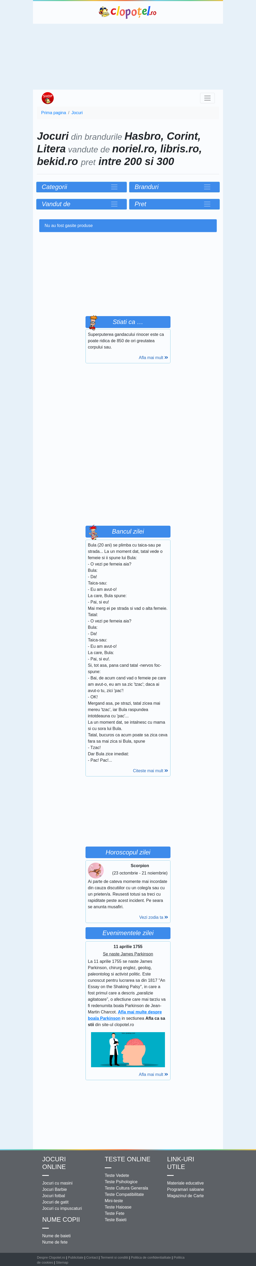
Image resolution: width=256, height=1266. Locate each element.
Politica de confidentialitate (151, 1257)
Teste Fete (115, 1213)
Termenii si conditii (114, 1257)
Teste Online (127, 1159)
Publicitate (75, 1257)
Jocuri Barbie (54, 1189)
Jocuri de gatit (55, 1202)
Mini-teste (114, 1201)
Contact (92, 1257)
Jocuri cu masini (57, 1183)
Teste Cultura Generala (126, 1188)
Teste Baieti (116, 1219)
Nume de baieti (56, 1236)
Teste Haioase (118, 1207)
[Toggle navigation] (207, 98)
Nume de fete (55, 1242)
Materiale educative (185, 1183)
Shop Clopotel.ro (47, 98)
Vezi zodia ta (153, 917)
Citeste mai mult (150, 771)
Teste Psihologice (121, 1182)
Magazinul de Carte (185, 1195)
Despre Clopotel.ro (51, 1257)
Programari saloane (185, 1189)
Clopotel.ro (128, 12)
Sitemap (62, 1262)
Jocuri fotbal (53, 1195)
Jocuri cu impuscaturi (62, 1208)
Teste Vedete (117, 1175)
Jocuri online (54, 1163)
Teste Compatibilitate (124, 1194)
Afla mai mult (153, 357)
